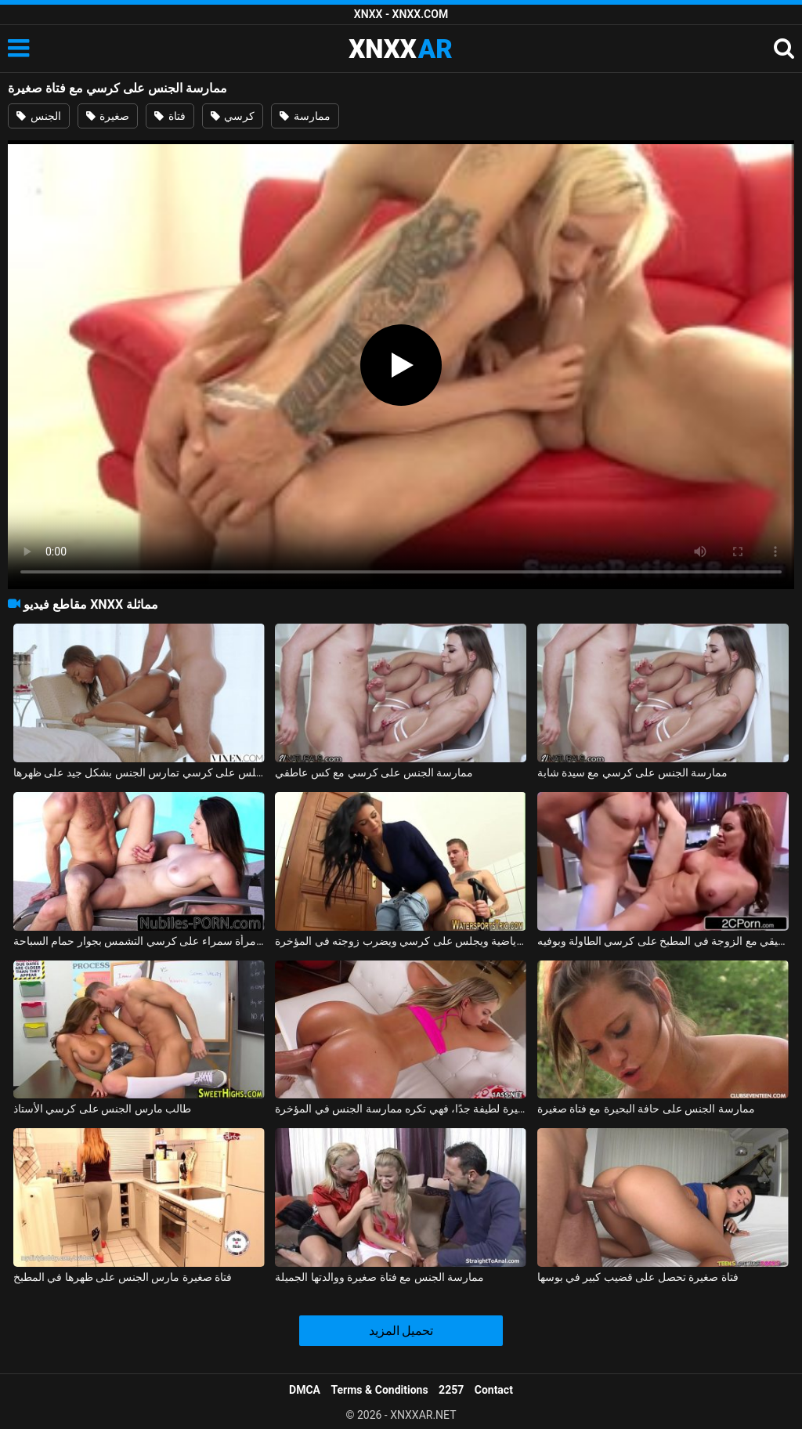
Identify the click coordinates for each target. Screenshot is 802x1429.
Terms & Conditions (379, 1390)
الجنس (38, 116)
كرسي (233, 116)
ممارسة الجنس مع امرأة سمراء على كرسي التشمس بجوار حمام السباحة (139, 941)
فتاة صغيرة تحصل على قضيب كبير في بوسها (638, 1277)
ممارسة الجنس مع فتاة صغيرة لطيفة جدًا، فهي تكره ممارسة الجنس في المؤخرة (400, 1108)
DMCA (304, 1390)
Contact (494, 1390)
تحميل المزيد (401, 1330)
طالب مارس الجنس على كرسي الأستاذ (102, 1108)
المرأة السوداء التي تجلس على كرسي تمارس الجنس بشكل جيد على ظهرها (139, 772)
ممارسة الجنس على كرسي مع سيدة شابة (632, 772)
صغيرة (107, 116)
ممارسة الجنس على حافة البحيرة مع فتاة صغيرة (646, 1108)
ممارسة (305, 116)
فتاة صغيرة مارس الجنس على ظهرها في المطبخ (122, 1277)
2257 (451, 1390)
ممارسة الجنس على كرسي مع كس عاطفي (374, 772)
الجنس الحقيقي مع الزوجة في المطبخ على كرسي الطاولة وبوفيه (663, 941)
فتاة (169, 116)
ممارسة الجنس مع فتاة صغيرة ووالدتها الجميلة (379, 1277)
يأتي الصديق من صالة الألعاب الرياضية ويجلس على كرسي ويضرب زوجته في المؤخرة (400, 941)
